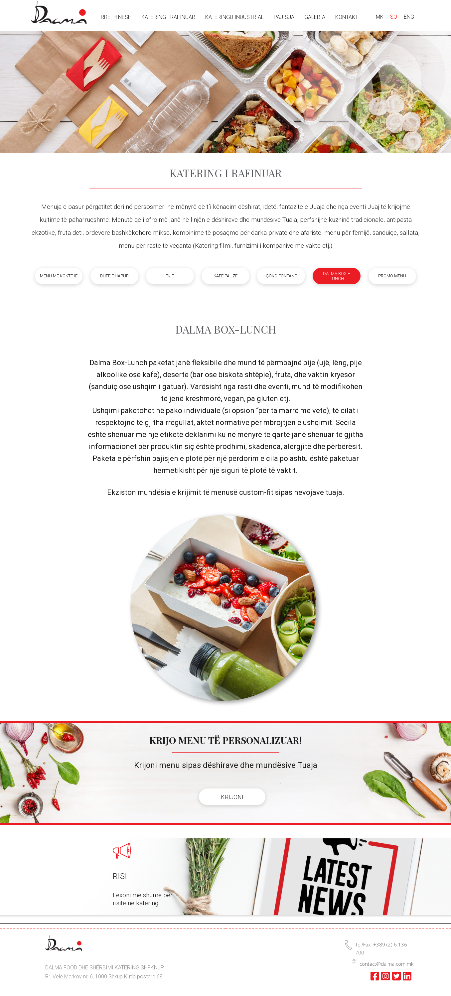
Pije (170, 275)
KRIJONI (232, 796)
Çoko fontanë (281, 275)
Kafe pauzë (225, 275)
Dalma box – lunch (336, 276)
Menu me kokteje (58, 275)
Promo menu (392, 275)
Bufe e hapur (114, 275)
